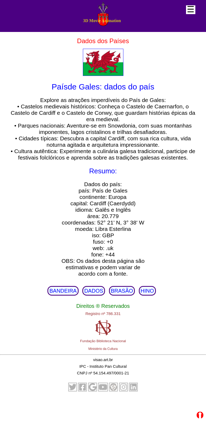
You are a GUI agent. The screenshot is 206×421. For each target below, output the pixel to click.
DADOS (93, 291)
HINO (147, 291)
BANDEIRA (62, 291)
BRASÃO (122, 291)
